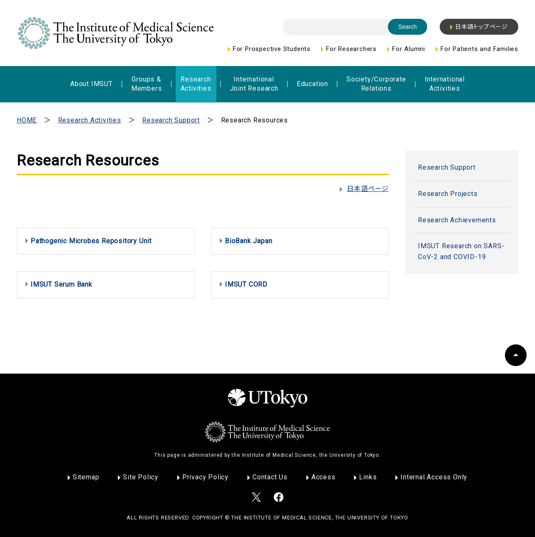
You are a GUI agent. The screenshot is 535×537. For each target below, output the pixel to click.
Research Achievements (457, 220)
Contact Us (270, 477)
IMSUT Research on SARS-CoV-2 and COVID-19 (461, 251)
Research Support (171, 120)
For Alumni (408, 49)
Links (368, 477)
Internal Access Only (433, 477)
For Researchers (351, 49)
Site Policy (140, 477)
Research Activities (89, 120)
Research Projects (448, 194)
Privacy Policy (205, 477)
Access (323, 477)
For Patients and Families (479, 49)
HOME (27, 120)
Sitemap (86, 477)
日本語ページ (368, 189)
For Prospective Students (272, 49)
